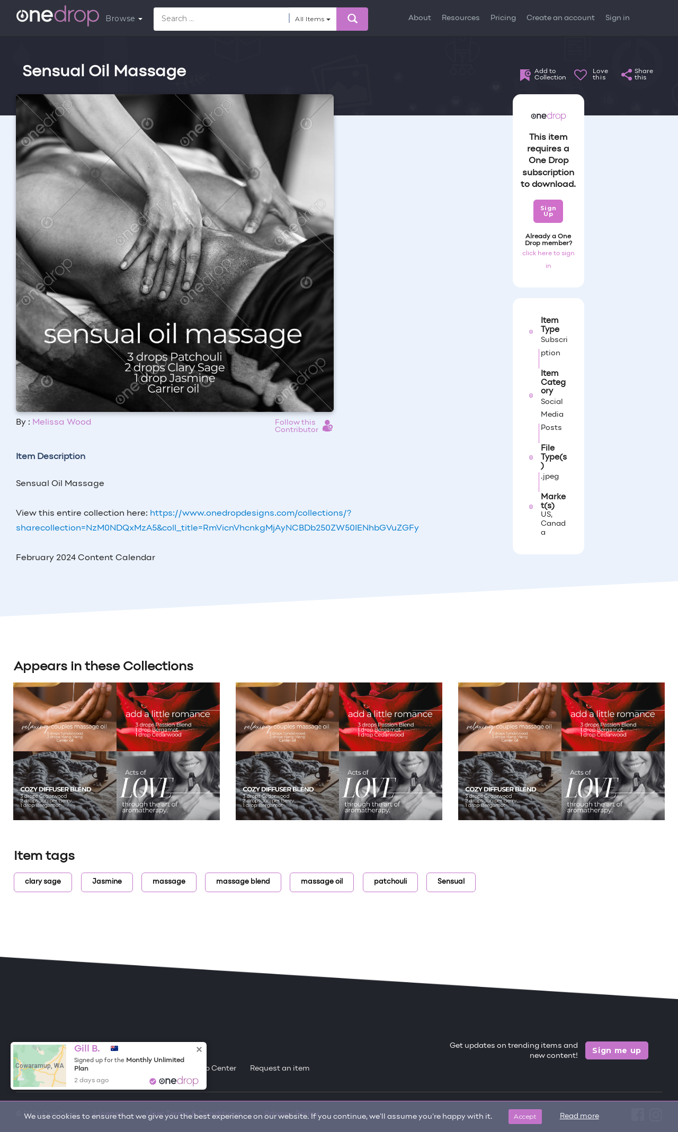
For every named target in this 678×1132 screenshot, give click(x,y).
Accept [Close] (525, 1116)
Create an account (561, 18)
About (419, 18)
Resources (461, 18)
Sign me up (616, 1050)
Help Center (214, 1068)
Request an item (280, 1068)
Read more (579, 1116)
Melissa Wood (61, 422)
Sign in (617, 18)
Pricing (503, 18)
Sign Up (548, 211)
